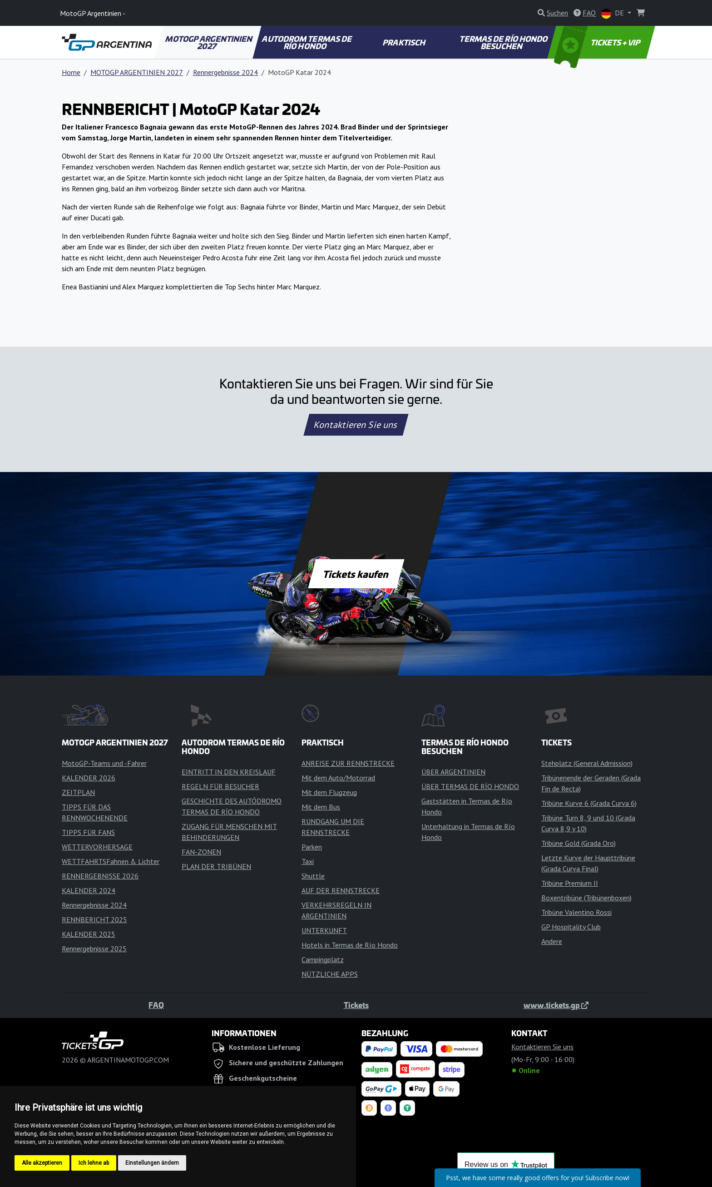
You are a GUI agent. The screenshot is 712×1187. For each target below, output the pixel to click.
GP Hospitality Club (571, 926)
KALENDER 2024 (88, 890)
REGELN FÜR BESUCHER (220, 786)
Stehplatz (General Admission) (587, 763)
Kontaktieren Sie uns (356, 425)
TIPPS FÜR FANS (88, 832)
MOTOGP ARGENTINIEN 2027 (209, 42)
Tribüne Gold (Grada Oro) (578, 843)
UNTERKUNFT (324, 930)
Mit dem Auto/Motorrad (338, 777)
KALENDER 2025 (88, 934)
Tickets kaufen (356, 574)
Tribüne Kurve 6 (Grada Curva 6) (589, 803)
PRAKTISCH (404, 42)
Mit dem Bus (321, 806)
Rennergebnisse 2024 (225, 72)
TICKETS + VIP (598, 42)
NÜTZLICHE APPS (330, 973)
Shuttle (313, 875)
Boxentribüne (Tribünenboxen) (586, 897)
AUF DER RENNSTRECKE (341, 890)
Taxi (308, 861)
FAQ (156, 1004)
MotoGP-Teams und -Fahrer (104, 763)
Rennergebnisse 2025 (94, 948)
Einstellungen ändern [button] (152, 1163)
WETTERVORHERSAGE (97, 846)
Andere (551, 941)
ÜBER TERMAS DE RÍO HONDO (470, 786)
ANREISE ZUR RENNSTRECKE (348, 763)
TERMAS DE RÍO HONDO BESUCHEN (504, 42)
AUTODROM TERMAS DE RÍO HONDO (307, 42)
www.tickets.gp (556, 1004)
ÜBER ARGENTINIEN (453, 771)
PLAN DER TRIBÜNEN (216, 866)
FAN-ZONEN (201, 851)
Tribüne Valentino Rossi (576, 912)
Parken (312, 846)
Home (71, 72)
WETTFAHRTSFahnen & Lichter (110, 861)
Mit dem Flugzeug (329, 792)
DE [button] (613, 13)
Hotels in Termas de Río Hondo (350, 944)
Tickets (356, 1004)
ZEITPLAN (78, 792)
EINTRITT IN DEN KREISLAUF (229, 771)
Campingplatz (323, 959)
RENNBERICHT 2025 (94, 919)
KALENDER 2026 (88, 777)
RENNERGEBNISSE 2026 (100, 875)
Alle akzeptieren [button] (42, 1163)
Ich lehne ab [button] (94, 1163)
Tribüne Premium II (569, 883)
